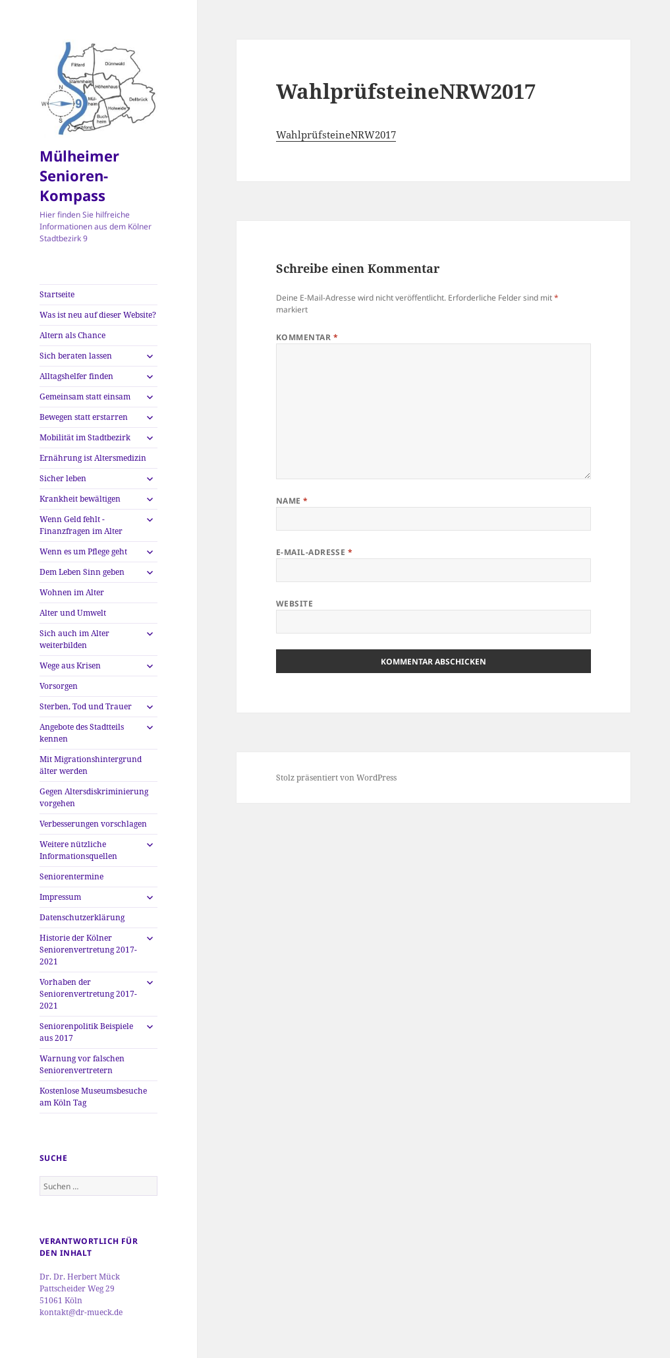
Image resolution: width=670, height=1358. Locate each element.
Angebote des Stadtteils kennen (82, 732)
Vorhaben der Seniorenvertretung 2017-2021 (88, 993)
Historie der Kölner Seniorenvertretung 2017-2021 (88, 949)
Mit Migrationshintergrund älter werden (91, 765)
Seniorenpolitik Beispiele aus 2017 (86, 1032)
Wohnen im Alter (72, 592)
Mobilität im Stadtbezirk (85, 437)
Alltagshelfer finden (76, 376)
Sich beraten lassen (76, 355)
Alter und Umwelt (73, 612)
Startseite (57, 294)
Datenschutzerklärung (82, 917)
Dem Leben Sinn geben (82, 571)
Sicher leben (63, 478)
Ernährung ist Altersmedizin (93, 457)
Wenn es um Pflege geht (83, 551)
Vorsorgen (59, 686)
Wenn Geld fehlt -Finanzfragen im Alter (81, 525)
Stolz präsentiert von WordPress (336, 777)
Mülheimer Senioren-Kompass (79, 175)
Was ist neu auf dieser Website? (98, 314)
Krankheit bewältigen (80, 498)
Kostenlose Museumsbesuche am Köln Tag (93, 1096)
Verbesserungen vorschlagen (93, 823)
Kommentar (307, 337)
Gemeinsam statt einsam (85, 396)
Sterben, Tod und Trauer (86, 706)
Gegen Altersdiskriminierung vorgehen (94, 797)
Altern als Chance (72, 335)
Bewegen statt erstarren (84, 417)
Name (292, 500)
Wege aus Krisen (70, 665)
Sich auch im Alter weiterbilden (74, 639)
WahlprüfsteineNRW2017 (336, 134)
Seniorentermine (71, 876)
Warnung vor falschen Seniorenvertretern (82, 1064)
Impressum (60, 896)
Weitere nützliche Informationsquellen (78, 850)
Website (294, 603)
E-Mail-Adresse (314, 552)
